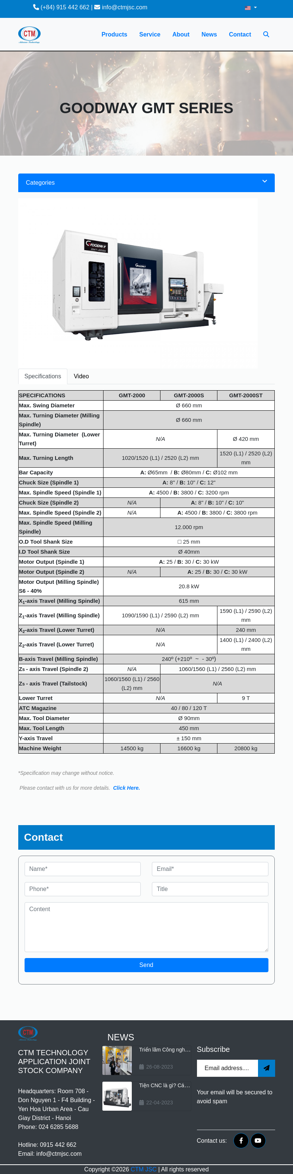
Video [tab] (81, 376)
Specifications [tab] (43, 376)
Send (146, 965)
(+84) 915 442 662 (61, 7)
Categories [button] (146, 182)
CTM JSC (143, 1169)
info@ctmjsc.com (120, 7)
